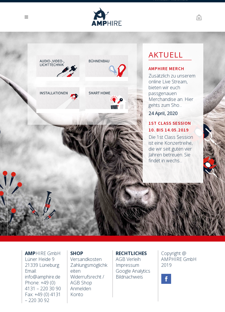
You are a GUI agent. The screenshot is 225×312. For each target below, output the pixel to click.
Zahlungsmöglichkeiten (88, 268)
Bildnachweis (129, 277)
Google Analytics (133, 271)
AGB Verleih (128, 259)
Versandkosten (86, 259)
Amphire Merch (166, 68)
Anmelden (80, 288)
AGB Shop (81, 282)
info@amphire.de (42, 277)
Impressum (127, 265)
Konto (76, 294)
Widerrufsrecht (85, 277)
